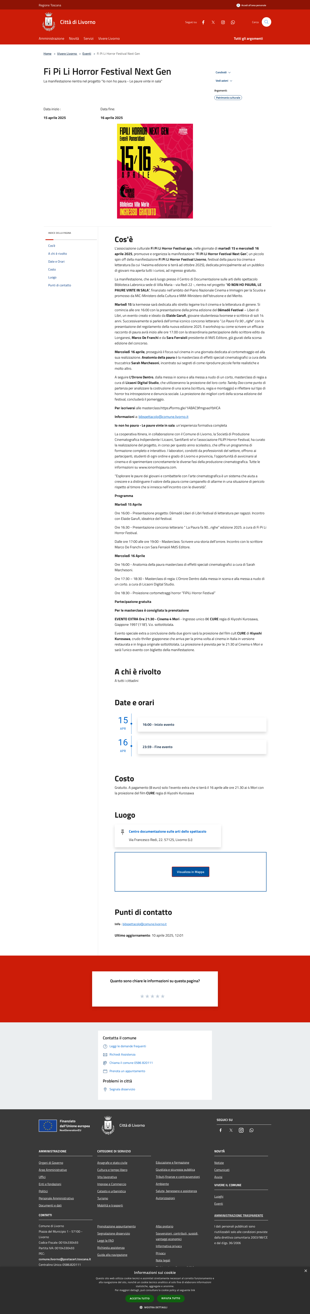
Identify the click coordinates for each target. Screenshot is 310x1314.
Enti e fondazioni (50, 1184)
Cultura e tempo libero (112, 1169)
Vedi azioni (224, 80)
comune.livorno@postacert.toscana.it (65, 1259)
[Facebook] (202, 22)
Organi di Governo (51, 1162)
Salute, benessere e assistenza (176, 1191)
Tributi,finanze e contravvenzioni (178, 1176)
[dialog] (155, 1290)
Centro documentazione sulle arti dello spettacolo (167, 831)
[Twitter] (211, 22)
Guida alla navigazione (112, 1254)
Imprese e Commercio (111, 1184)
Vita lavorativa (107, 1176)
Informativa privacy (169, 1246)
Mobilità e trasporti (110, 1205)
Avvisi (218, 1176)
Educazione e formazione (172, 1162)
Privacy (161, 1253)
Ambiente (162, 1183)
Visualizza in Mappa (190, 871)
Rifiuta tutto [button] (171, 1298)
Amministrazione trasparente (238, 1215)
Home (47, 53)
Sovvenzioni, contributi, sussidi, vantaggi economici (177, 1236)
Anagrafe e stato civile (112, 1162)
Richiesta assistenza (111, 1247)
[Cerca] (266, 22)
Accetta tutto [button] (140, 1298)
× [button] (305, 1271)
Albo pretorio (164, 1226)
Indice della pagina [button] (59, 233)
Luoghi (218, 1196)
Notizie (219, 1162)
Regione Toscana (50, 5)
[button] (155, 1307)
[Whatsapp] (231, 22)
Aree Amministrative (53, 1169)
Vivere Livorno (67, 53)
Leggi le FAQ (105, 1240)
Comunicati (222, 1169)
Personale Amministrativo (56, 1198)
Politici (43, 1191)
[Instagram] (221, 22)
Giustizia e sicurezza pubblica (175, 1169)
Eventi (86, 53)
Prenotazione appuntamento (116, 1226)
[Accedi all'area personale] (251, 5)
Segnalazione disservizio (113, 1233)
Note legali (163, 1260)
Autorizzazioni (165, 1198)
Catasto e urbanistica (111, 1191)
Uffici (42, 1176)
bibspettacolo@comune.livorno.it (163, 416)
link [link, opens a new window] (193, 1290)
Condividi (224, 72)
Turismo (102, 1198)
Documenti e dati (50, 1205)
